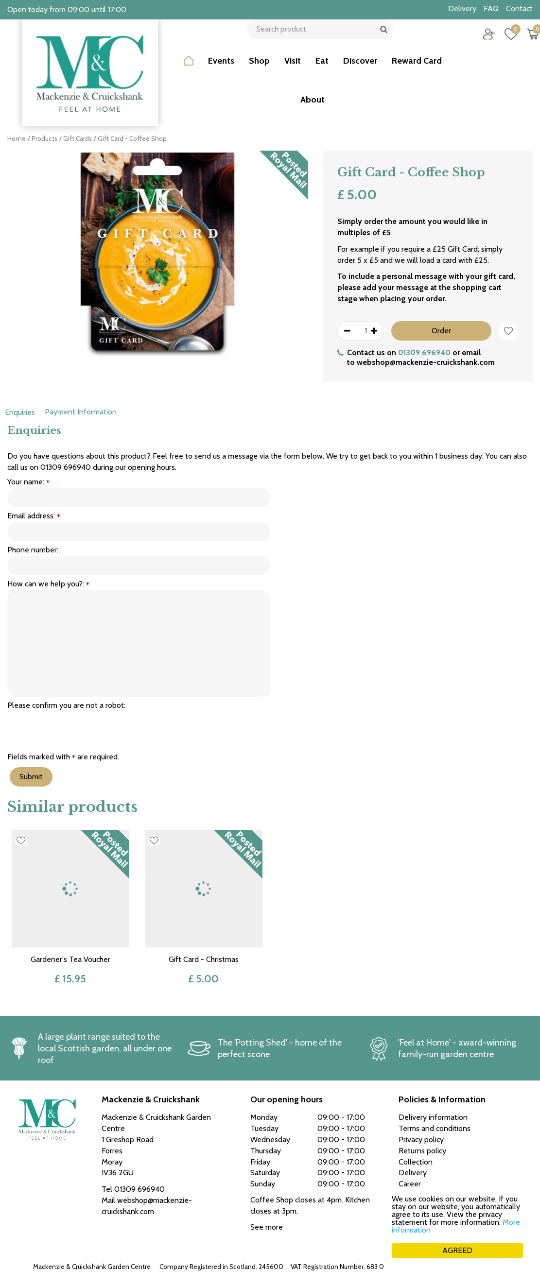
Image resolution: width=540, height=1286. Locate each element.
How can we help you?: (48, 584)
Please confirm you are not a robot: (66, 705)
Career (410, 1183)
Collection (416, 1161)
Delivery (413, 1172)
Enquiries (20, 412)
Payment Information (81, 411)
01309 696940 (424, 352)
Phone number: (32, 550)
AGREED (457, 1250)
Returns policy (422, 1150)
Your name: (28, 482)
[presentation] (81, 730)
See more (266, 1227)
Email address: (33, 516)
